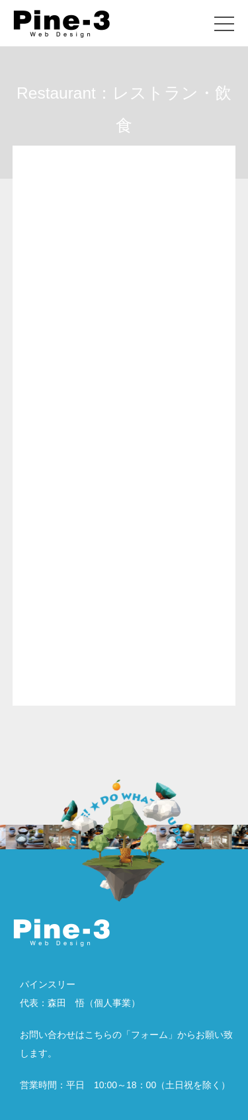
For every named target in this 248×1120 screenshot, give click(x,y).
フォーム (149, 1034)
